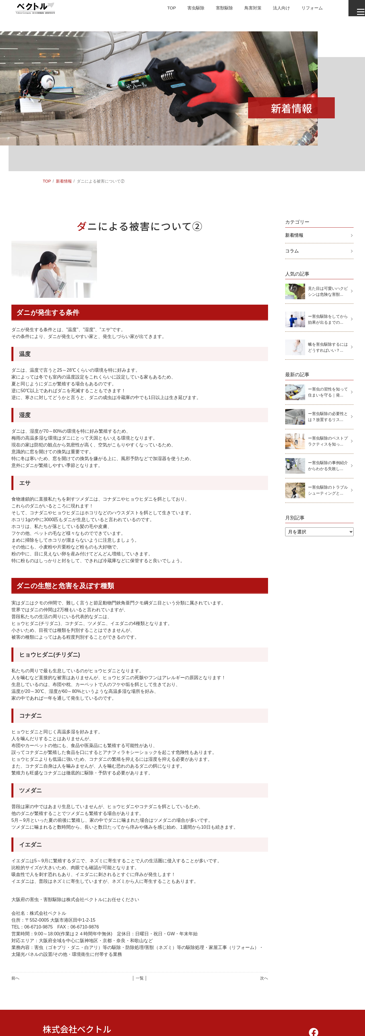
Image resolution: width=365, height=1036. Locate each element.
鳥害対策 (243, 9)
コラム (292, 250)
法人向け (273, 9)
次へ (264, 978)
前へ (15, 978)
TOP (159, 9)
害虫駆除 (184, 9)
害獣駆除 (214, 9)
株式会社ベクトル (77, 1029)
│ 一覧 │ (139, 978)
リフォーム (305, 9)
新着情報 (64, 181)
